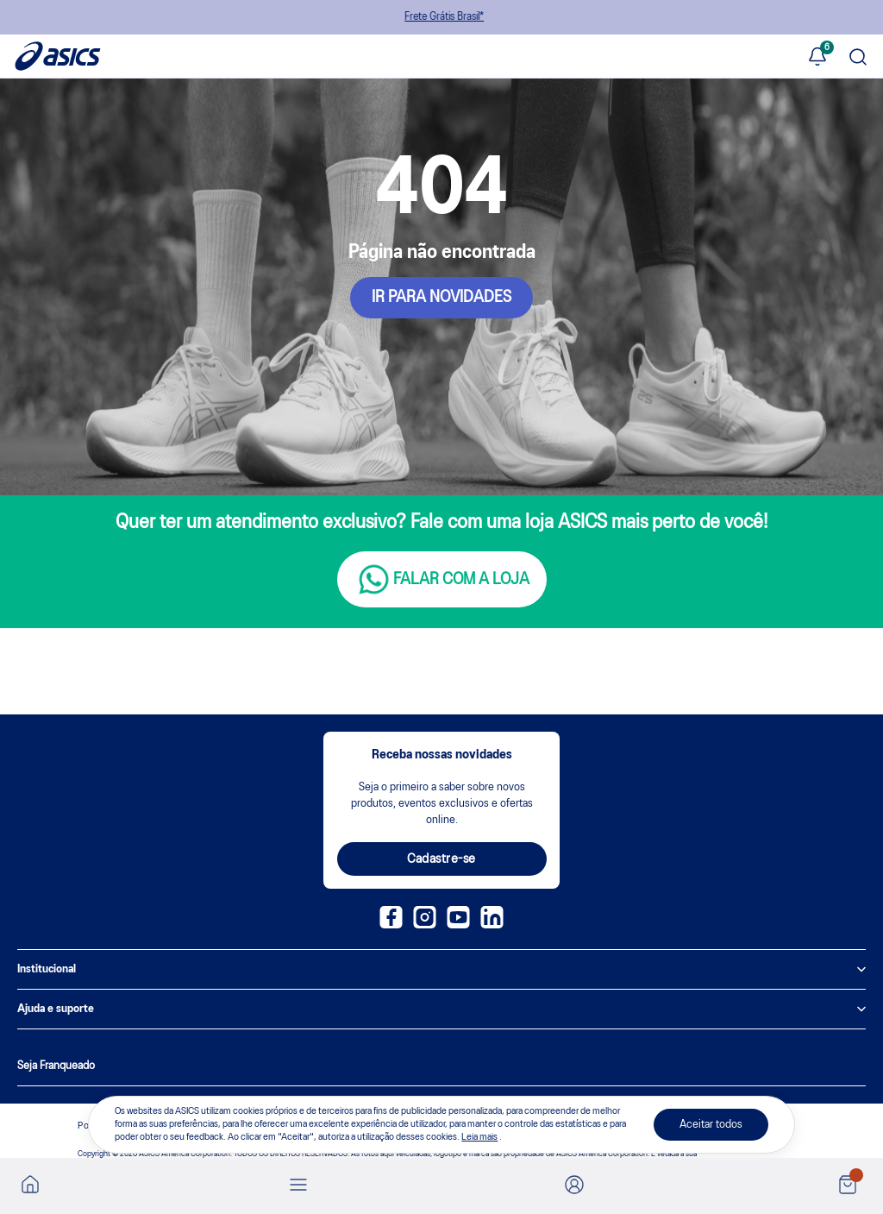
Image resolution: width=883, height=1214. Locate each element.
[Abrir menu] (298, 1185)
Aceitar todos (710, 1124)
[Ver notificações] (817, 58)
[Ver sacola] (847, 1186)
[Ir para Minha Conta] (574, 1185)
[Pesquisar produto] (858, 58)
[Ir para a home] (30, 1190)
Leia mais (479, 1137)
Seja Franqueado (56, 1066)
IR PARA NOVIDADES (441, 297)
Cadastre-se (441, 859)
